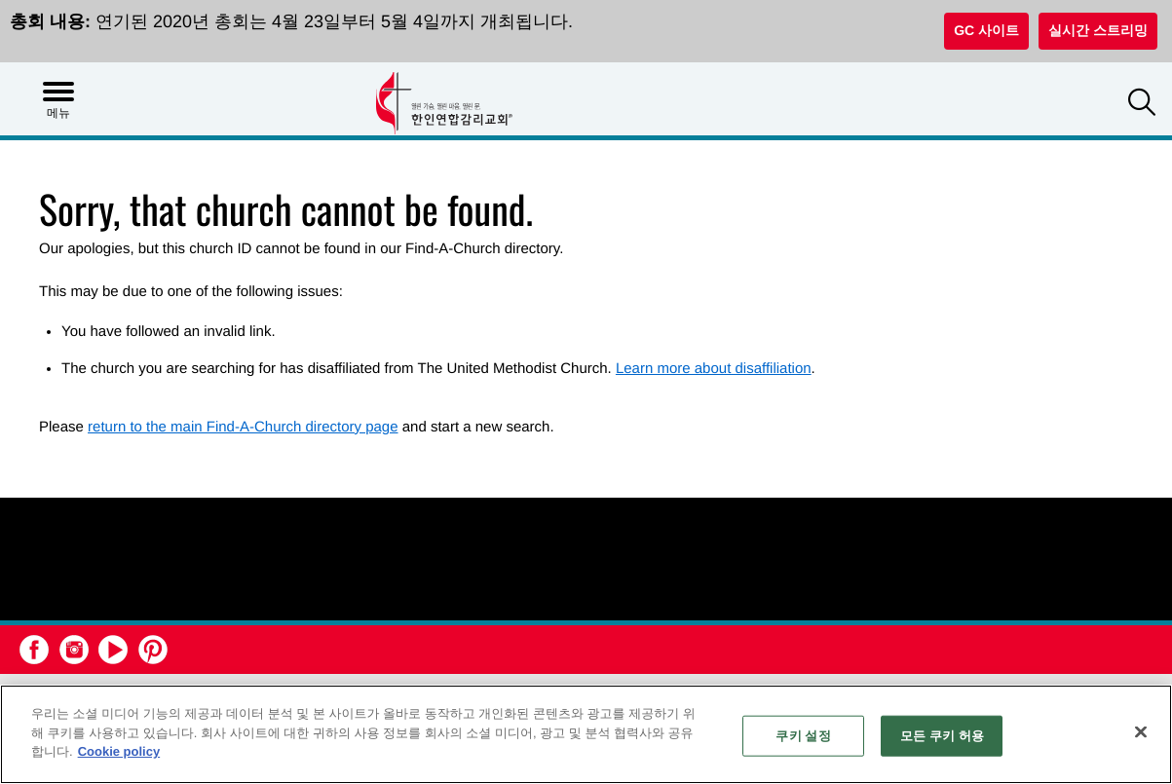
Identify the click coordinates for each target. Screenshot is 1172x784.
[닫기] (1140, 732)
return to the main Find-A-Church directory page (242, 427)
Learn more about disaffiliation (714, 368)
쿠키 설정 (802, 735)
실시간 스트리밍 (1098, 30)
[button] (1141, 105)
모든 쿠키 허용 (942, 735)
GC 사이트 (986, 30)
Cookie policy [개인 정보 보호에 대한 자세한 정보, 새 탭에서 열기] (119, 751)
